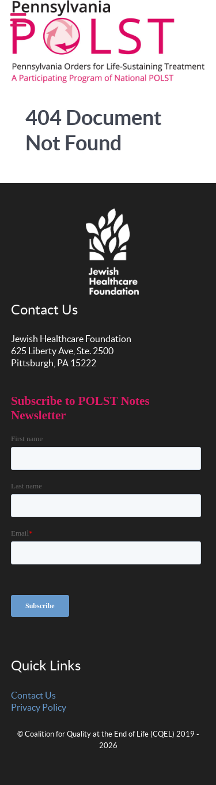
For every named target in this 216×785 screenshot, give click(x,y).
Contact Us (33, 695)
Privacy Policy (38, 707)
